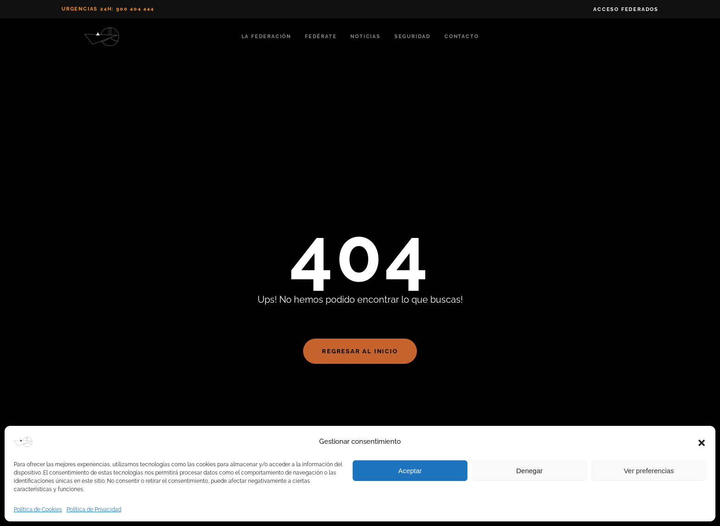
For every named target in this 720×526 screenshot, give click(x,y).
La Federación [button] (266, 37)
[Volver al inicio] (103, 36)
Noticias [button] (365, 37)
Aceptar (410, 471)
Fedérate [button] (321, 37)
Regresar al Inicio (360, 351)
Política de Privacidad (94, 509)
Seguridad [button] (412, 37)
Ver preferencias (649, 471)
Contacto (461, 37)
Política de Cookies (38, 509)
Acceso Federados (625, 9)
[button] (701, 442)
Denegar (529, 471)
